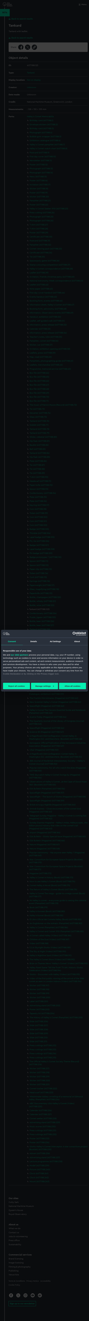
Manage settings (44, 686)
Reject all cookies (16, 686)
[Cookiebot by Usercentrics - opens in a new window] (74, 634)
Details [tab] (33, 641)
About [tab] (77, 641)
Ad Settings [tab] (55, 641)
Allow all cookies (72, 686)
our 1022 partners (19, 655)
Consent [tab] (12, 641)
